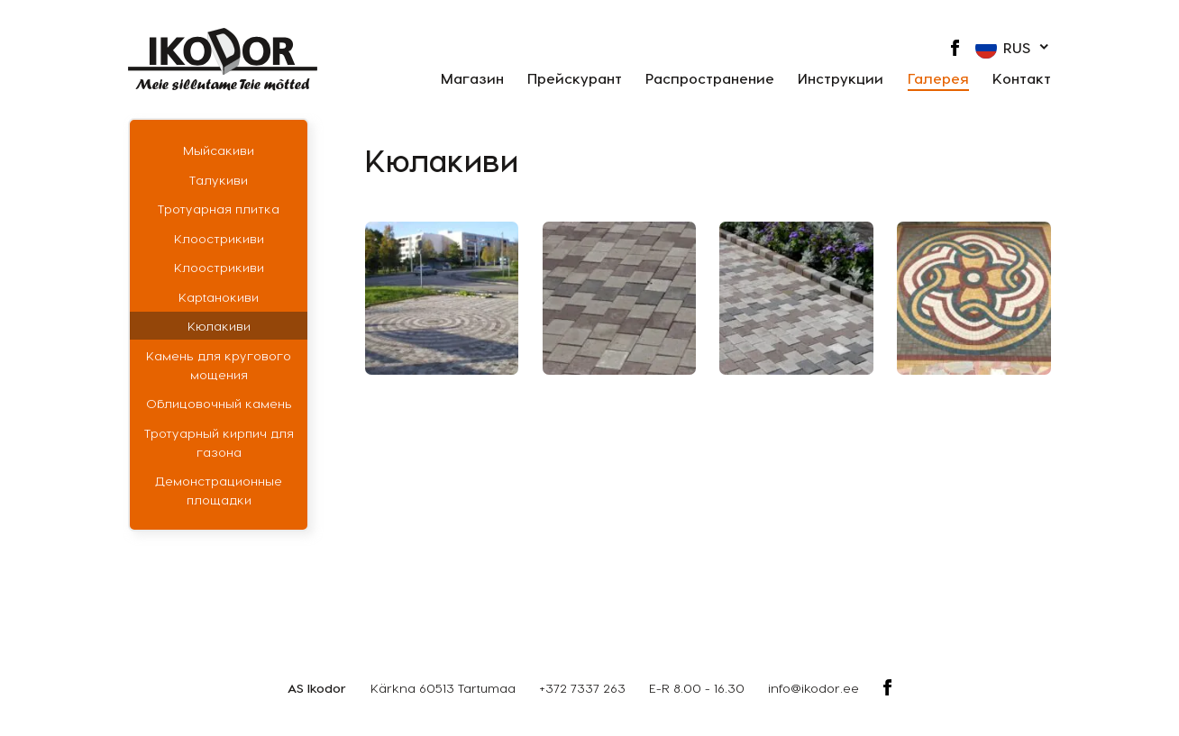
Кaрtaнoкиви (218, 296)
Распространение (709, 78)
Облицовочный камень (219, 403)
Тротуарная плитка (218, 208)
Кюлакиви (219, 325)
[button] (1013, 48)
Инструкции (840, 78)
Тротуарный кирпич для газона (219, 442)
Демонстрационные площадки (218, 490)
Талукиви (218, 179)
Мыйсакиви (218, 150)
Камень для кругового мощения (218, 365)
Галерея (938, 78)
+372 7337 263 (582, 687)
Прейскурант (574, 78)
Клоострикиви (219, 238)
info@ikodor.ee (813, 687)
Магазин (472, 78)
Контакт (1021, 78)
